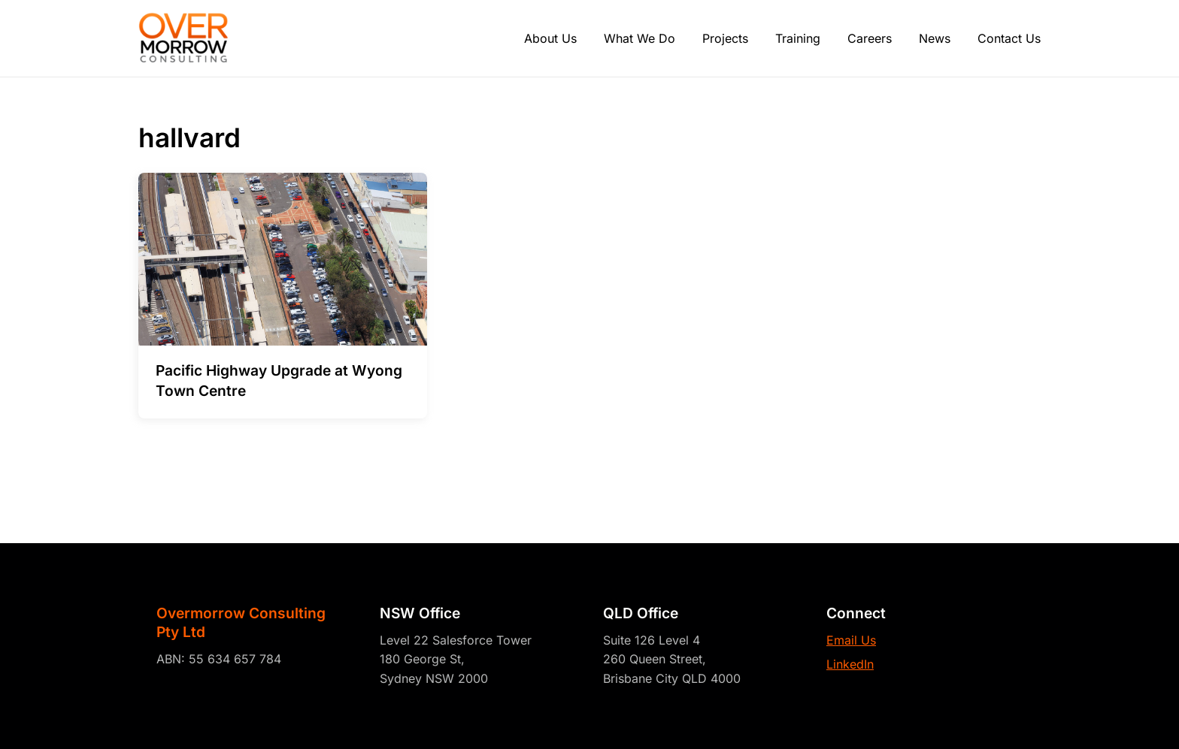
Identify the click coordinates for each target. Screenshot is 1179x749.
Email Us (851, 640)
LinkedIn (850, 664)
